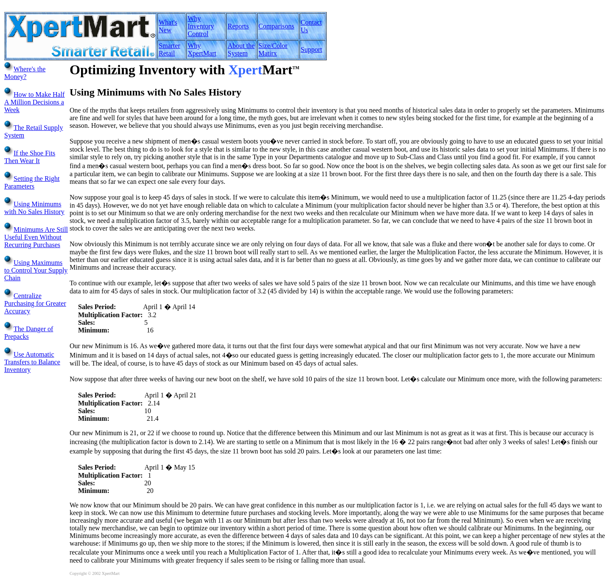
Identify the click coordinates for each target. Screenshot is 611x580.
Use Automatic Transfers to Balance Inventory (32, 362)
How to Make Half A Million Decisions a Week (34, 102)
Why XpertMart (202, 49)
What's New (168, 26)
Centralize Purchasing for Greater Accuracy (35, 303)
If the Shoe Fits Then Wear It (29, 156)
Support (311, 49)
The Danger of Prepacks (28, 332)
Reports (238, 26)
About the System (241, 49)
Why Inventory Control (201, 26)
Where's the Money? (24, 72)
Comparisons (276, 26)
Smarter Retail (169, 49)
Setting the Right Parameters (31, 182)
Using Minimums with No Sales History (34, 207)
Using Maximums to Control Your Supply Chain (35, 270)
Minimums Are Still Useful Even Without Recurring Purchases (36, 237)
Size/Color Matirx (272, 49)
